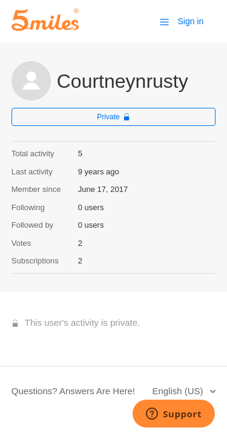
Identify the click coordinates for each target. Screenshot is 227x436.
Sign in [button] (190, 21)
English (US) (178, 391)
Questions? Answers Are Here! (73, 391)
